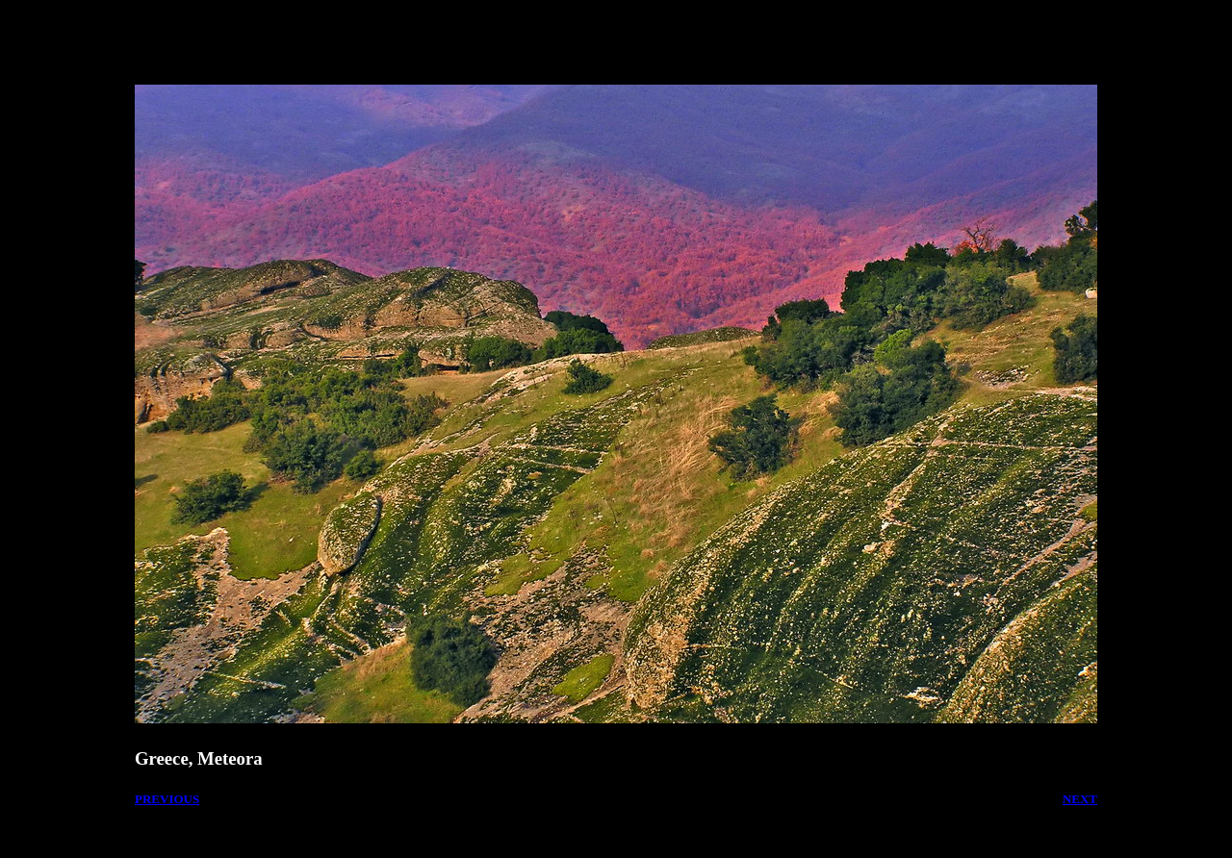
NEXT (1080, 799)
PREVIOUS (167, 799)
